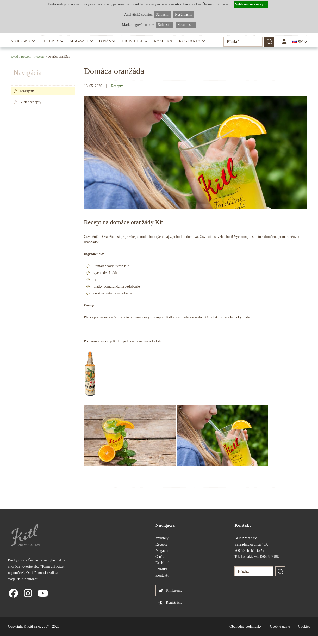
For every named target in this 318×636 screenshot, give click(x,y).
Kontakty (190, 41)
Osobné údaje (280, 626)
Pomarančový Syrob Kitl (111, 266)
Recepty (50, 41)
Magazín (79, 41)
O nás (105, 41)
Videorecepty (30, 102)
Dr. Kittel (132, 41)
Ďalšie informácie (215, 4)
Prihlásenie (174, 590)
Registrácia (174, 602)
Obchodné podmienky (245, 626)
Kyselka (163, 41)
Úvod (14, 56)
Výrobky (21, 41)
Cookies (304, 626)
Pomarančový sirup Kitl (101, 341)
